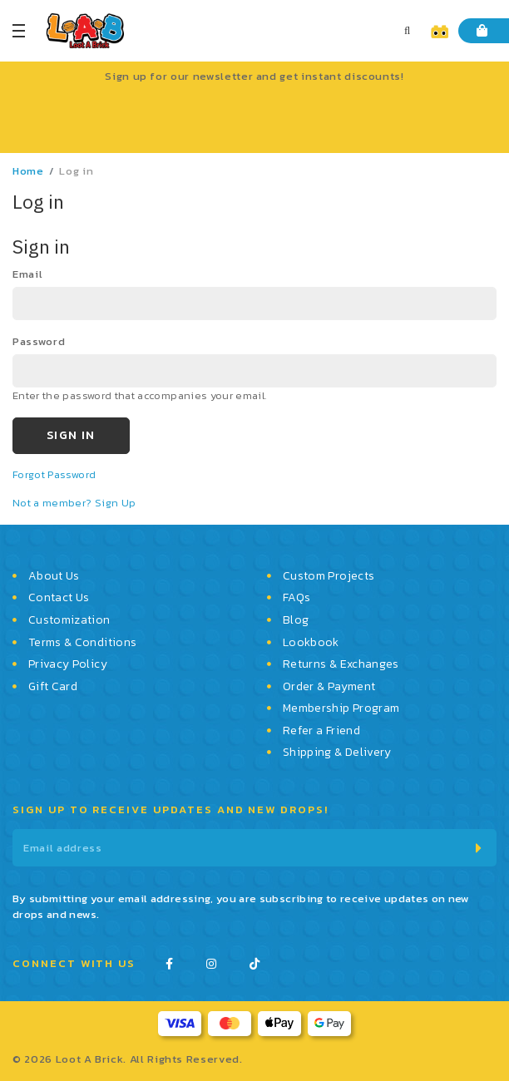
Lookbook (311, 642)
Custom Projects (328, 576)
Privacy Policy (67, 664)
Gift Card (52, 687)
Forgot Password (54, 474)
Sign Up (115, 503)
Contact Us (59, 598)
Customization (69, 620)
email (27, 274)
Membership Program (341, 708)
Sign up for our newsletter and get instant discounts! (254, 76)
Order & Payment (329, 687)
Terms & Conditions (82, 642)
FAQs (296, 598)
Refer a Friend (321, 731)
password (38, 341)
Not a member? (53, 503)
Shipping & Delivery (337, 752)
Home (28, 171)
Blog (296, 620)
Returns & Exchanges (341, 664)
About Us (54, 576)
